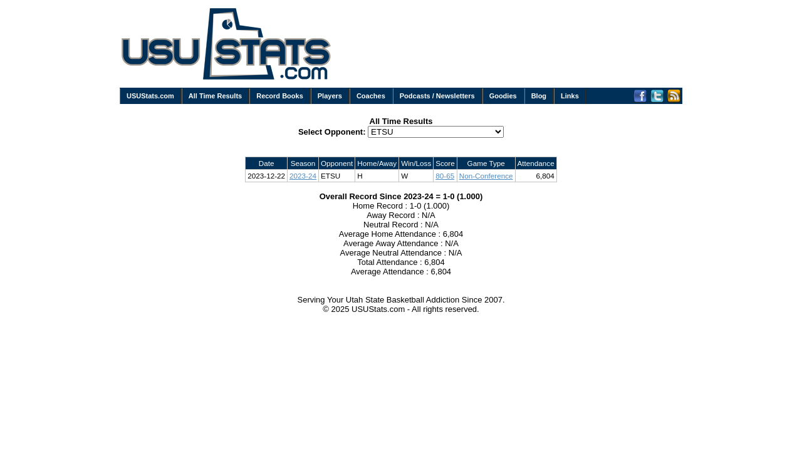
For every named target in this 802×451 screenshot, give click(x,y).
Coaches (371, 96)
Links (570, 96)
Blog (538, 96)
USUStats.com (150, 96)
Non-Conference (486, 176)
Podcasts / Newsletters (437, 96)
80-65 (444, 176)
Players (330, 96)
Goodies (503, 96)
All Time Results (215, 96)
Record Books (279, 96)
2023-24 (302, 176)
